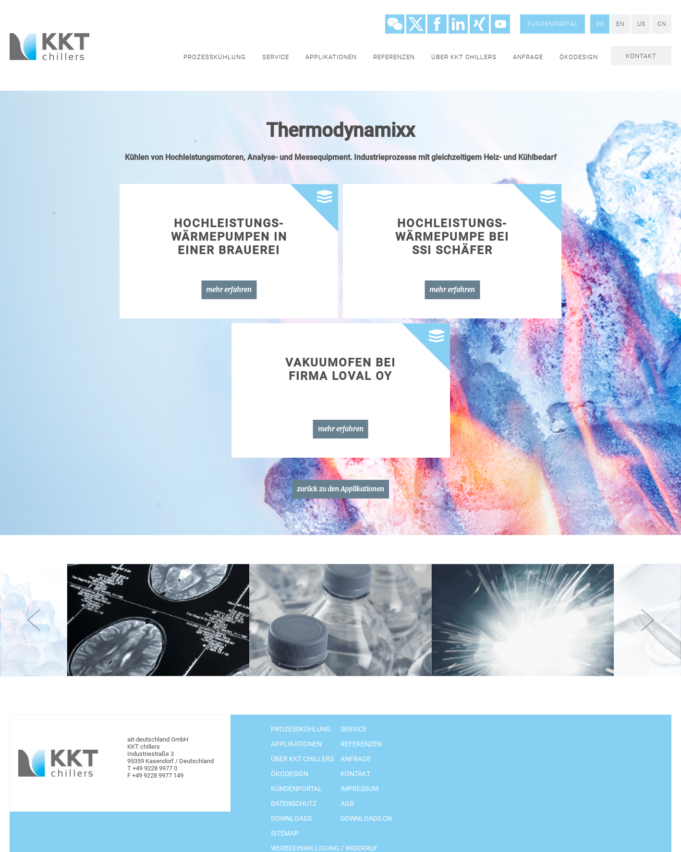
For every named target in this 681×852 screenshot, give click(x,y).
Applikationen (331, 57)
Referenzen (394, 57)
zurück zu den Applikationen (340, 489)
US (641, 24)
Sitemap (285, 833)
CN (662, 24)
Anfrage (528, 57)
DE (600, 24)
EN (620, 24)
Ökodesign (578, 57)
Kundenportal (552, 24)
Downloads (291, 818)
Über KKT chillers (464, 57)
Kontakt (641, 56)
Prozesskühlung (214, 57)
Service (275, 57)
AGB (347, 803)
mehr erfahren (229, 289)
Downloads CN (366, 818)
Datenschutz (293, 803)
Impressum (359, 788)
